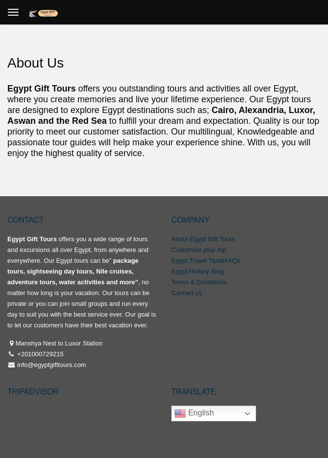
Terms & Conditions (199, 282)
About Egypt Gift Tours (203, 239)
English (194, 413)
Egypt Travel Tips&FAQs (205, 260)
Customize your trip (198, 249)
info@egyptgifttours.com (51, 364)
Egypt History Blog (197, 271)
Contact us (186, 293)
